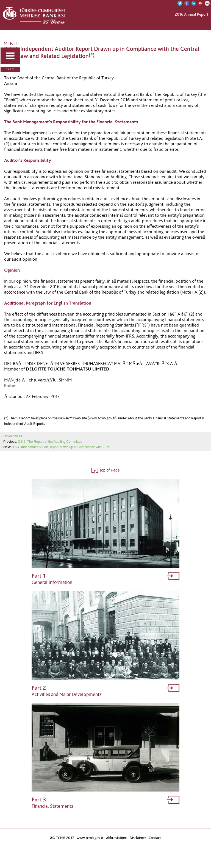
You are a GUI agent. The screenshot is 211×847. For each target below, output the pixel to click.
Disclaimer (138, 837)
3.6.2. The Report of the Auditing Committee (50, 442)
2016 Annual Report (191, 14)
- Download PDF (13, 436)
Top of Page (105, 470)
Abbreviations (116, 837)
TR (7, 69)
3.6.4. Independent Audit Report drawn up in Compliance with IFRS (61, 447)
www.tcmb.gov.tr (90, 837)
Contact (155, 837)
